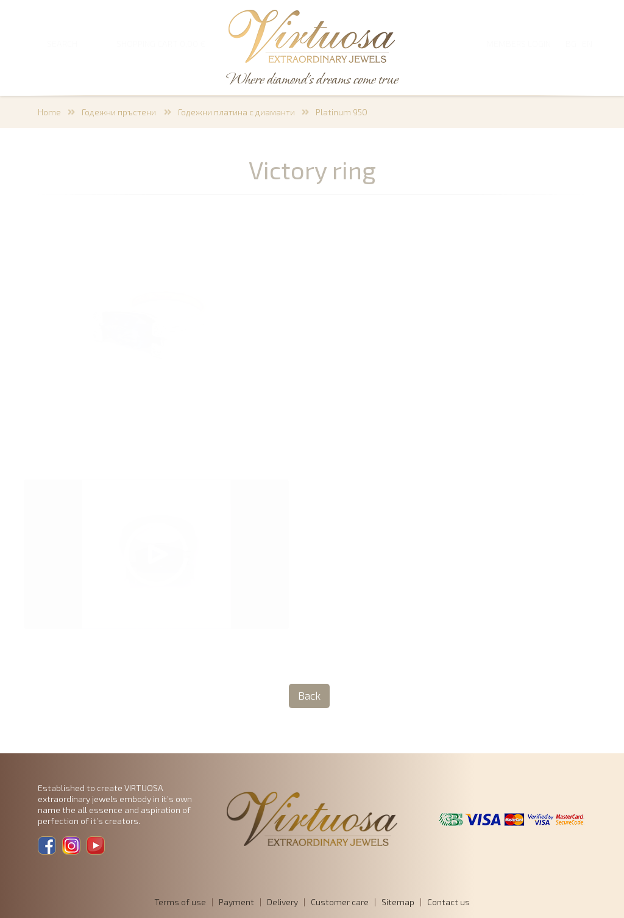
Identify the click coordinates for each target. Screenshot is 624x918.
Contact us (448, 902)
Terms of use (180, 902)
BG (571, 43)
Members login (518, 43)
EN (587, 43)
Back (309, 695)
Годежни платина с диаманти (236, 112)
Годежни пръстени (120, 112)
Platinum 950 (341, 112)
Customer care (340, 902)
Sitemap (397, 902)
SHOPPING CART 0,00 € (160, 43)
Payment (236, 902)
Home (49, 112)
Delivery (282, 902)
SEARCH (62, 43)
